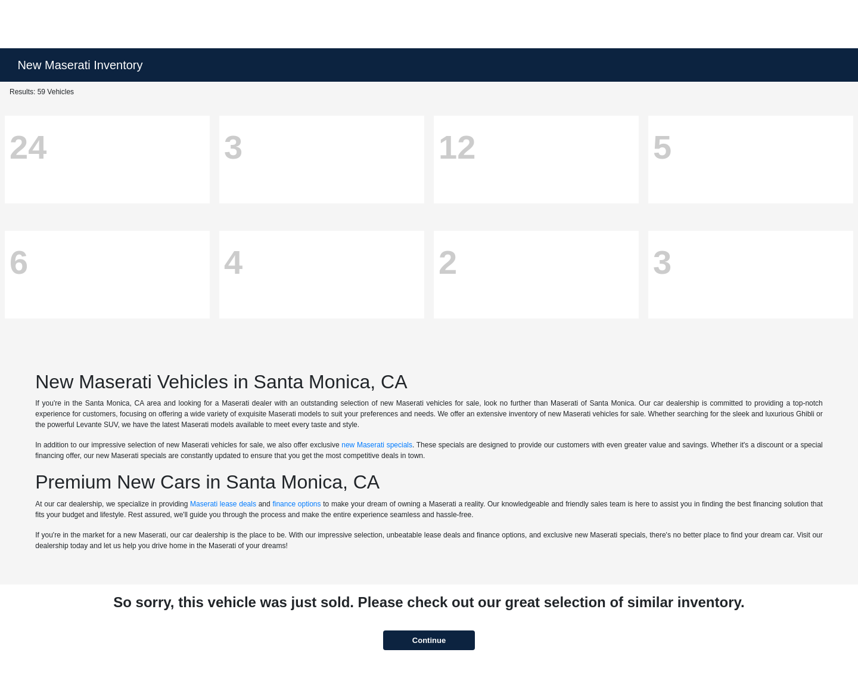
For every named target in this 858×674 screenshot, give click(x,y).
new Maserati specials (376, 445)
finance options (296, 504)
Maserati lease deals (223, 504)
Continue (429, 640)
